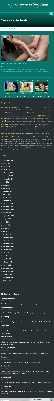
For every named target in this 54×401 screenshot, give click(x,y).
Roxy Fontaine (17, 143)
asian (19, 133)
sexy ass (35, 129)
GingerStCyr (29, 133)
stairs (32, 129)
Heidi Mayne (44, 139)
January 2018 (7, 265)
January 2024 (8, 176)
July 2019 (6, 222)
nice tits (34, 116)
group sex (8, 118)
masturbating (28, 141)
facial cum (40, 129)
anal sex (21, 116)
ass (20, 112)
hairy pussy (38, 131)
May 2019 (6, 228)
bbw (48, 139)
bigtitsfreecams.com (34, 147)
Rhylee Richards (5, 110)
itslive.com (35, 107)
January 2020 (8, 204)
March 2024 (7, 170)
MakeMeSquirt (23, 121)
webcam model (39, 118)
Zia (24, 131)
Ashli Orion (24, 149)
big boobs (37, 126)
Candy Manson (10, 145)
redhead (29, 121)
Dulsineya (16, 147)
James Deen (8, 141)
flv (42, 145)
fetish (22, 143)
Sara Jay (35, 112)
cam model (25, 116)
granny (12, 118)
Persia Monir (24, 112)
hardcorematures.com (6, 131)
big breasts (49, 121)
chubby (29, 149)
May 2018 (6, 253)
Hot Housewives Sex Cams (27, 4)
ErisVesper (5, 357)
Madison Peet (23, 126)
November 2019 (8, 210)
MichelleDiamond (12, 139)
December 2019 (8, 207)
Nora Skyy (13, 141)
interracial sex (11, 133)
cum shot (44, 121)
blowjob (13, 150)
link (52, 372)
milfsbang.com (18, 149)
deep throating (38, 124)
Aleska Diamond (36, 139)
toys (41, 145)
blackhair (50, 107)
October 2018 (7, 250)
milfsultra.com (10, 147)
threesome (4, 145)
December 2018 (8, 244)
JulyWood (5, 326)
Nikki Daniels (29, 107)
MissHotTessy (6, 337)
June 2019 (6, 225)
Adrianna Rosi (46, 112)
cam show (30, 118)
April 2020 (6, 194)
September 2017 (8, 277)
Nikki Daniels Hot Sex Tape (13, 63)
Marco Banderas (39, 136)
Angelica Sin (17, 145)
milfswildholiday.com (28, 139)
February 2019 (8, 237)
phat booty (16, 112)
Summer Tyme (22, 141)
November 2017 (8, 271)
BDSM (27, 131)
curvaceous (4, 147)
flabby (17, 141)
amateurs (31, 126)
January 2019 (7, 240)
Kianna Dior (21, 118)
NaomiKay (5, 317)
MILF (3, 121)
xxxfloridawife (4, 139)
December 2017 (8, 268)
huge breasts (5, 124)
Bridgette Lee (43, 147)
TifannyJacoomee (8, 299)
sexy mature (15, 131)
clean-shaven (41, 107)
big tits (3, 118)
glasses (50, 145)
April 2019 (6, 231)
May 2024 (6, 164)
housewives (4, 133)
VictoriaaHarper (7, 308)
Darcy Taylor (46, 145)
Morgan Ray (42, 110)
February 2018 (8, 262)
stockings (20, 131)
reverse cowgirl (22, 147)
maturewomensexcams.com (7, 143)
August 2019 (7, 219)
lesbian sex (48, 126)
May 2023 (6, 185)
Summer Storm (45, 124)
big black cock (16, 121)
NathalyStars (6, 366)
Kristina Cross (11, 112)
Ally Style (28, 129)
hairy (43, 131)
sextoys (30, 131)
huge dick (30, 116)
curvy (33, 141)
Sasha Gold (42, 126)
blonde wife (37, 141)
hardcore (41, 115)
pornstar (30, 110)
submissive (49, 116)
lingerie (9, 116)
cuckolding (27, 136)
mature (28, 147)
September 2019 (8, 216)
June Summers (38, 133)
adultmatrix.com (30, 124)
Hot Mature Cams (11, 294)
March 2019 (7, 234)
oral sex (20, 107)
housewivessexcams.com (9, 107)
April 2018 (6, 256)
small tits (11, 110)
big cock (23, 133)
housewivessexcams (6, 149)
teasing (47, 110)
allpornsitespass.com (30, 145)
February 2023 (8, 191)
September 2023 (8, 179)
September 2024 (9, 161)
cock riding (17, 110)
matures (24, 107)
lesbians (46, 143)
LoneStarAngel (46, 136)
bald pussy (22, 145)
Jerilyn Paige (4, 129)
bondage (46, 131)
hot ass (18, 126)
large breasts (22, 136)
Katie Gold (16, 136)
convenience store (17, 124)
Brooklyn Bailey (19, 139)
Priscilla (16, 118)
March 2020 (7, 197)
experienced (40, 112)
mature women (15, 116)
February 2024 (8, 173)
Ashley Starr (4, 116)
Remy (34, 118)
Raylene (11, 121)
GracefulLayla (45, 133)
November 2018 (8, 247)
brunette (10, 129)
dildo (27, 126)
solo (33, 133)
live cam (34, 131)
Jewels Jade (41, 143)
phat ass (40, 121)
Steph (47, 147)
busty (36, 143)
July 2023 (6, 182)
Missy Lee (37, 145)
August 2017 (7, 280)
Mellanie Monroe (22, 129)
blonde (4, 112)
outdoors (50, 143)
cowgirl (25, 118)
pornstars (24, 110)
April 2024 (6, 167)
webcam (34, 121)
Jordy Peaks (15, 129)
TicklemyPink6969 (8, 348)
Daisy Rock (45, 118)
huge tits (33, 136)
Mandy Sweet (36, 110)
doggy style (30, 112)
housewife (7, 136)
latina (16, 133)
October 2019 (7, 213)
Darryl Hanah (27, 143)
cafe (8, 121)
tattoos (45, 107)
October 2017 (7, 274)
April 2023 (6, 188)
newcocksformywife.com (8, 126)
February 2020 (8, 200)
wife (11, 124)
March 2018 (7, 259)
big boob (32, 143)
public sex (24, 124)
